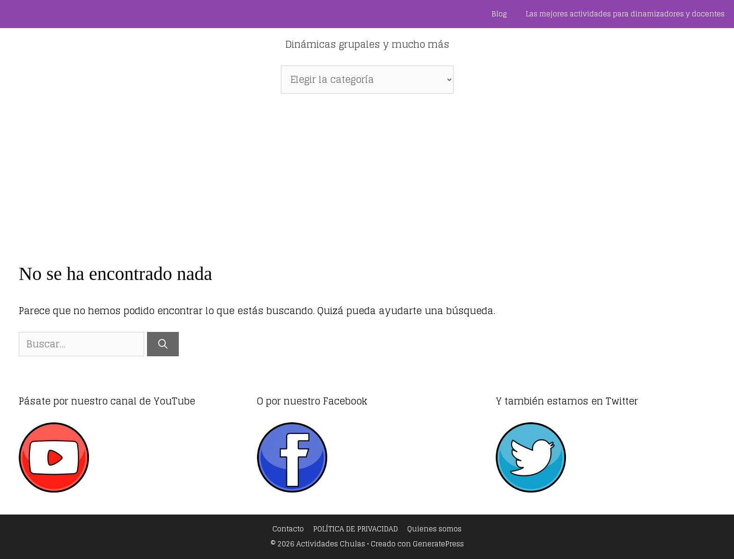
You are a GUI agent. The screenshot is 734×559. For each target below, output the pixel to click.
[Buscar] (163, 344)
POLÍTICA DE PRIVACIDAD (355, 528)
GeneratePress (438, 543)
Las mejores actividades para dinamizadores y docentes (625, 13)
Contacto (288, 528)
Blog (499, 13)
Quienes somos (434, 528)
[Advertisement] (367, 173)
